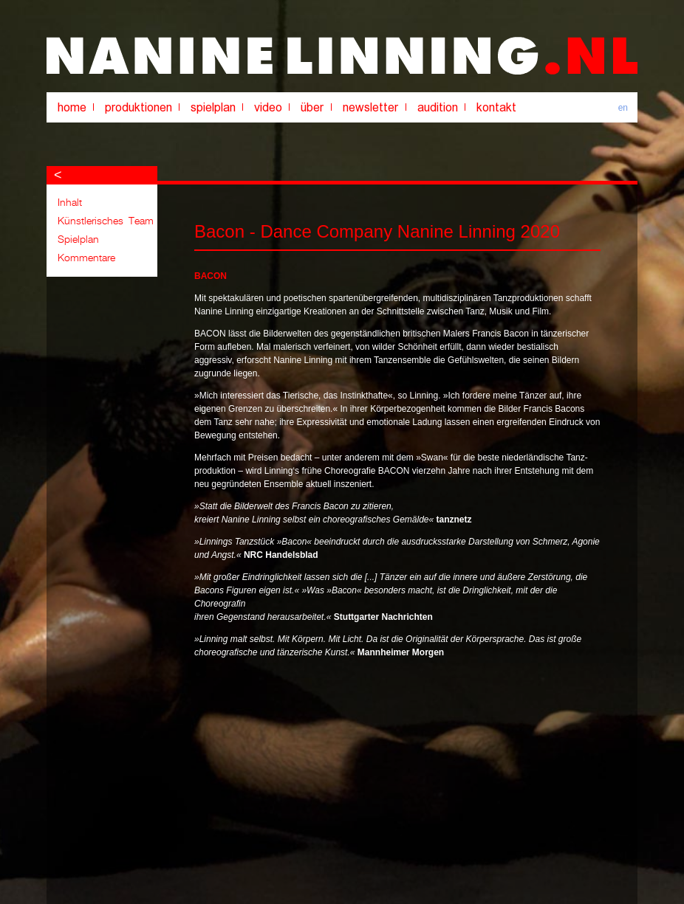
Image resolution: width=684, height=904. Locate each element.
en (623, 108)
